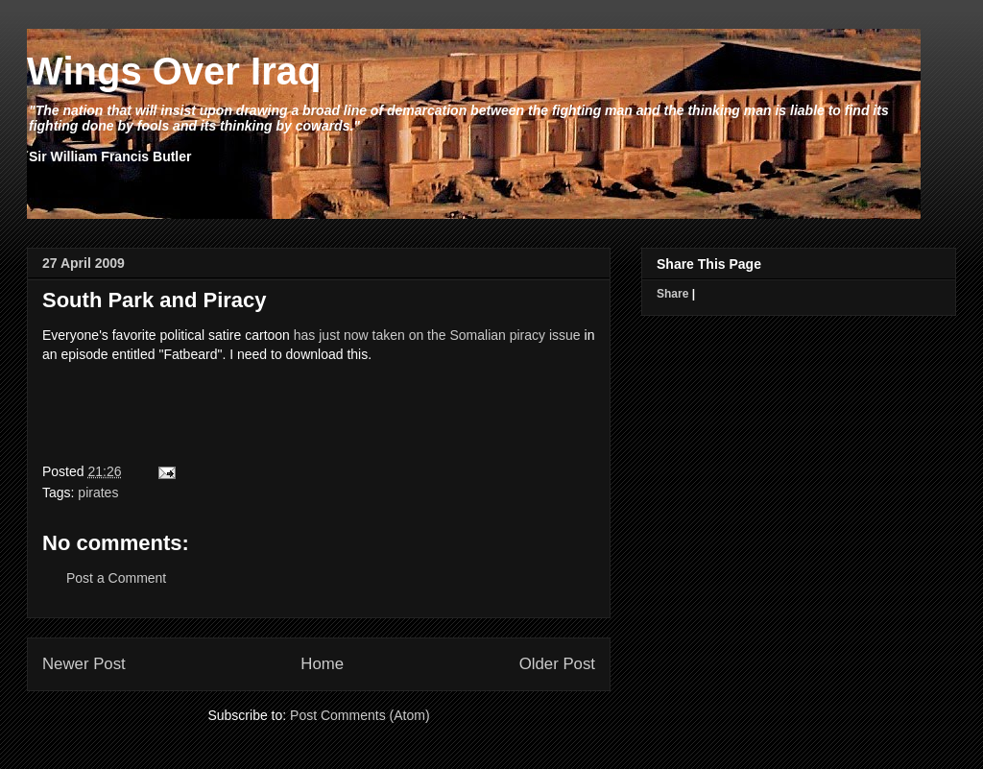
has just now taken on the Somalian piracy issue (437, 335)
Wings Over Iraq (174, 71)
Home (322, 664)
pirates (98, 492)
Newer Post (84, 664)
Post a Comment (116, 578)
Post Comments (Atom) (359, 715)
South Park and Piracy (154, 300)
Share (672, 293)
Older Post (557, 664)
